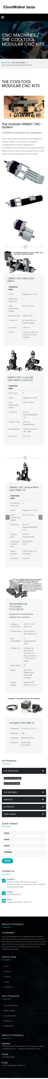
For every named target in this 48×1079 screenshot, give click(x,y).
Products (7, 976)
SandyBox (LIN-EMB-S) (21, 722)
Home (5, 62)
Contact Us (8, 987)
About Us (7, 971)
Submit (7, 861)
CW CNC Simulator (12, 783)
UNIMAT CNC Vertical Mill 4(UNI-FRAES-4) (24, 489)
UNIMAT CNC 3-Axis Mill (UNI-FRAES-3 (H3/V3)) (20, 379)
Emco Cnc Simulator (12, 778)
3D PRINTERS (25, 807)
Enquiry (7, 982)
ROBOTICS (25, 800)
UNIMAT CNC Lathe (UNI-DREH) (21, 280)
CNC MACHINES (25, 792)
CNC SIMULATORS (25, 771)
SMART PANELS (25, 814)
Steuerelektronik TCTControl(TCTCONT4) (18, 606)
